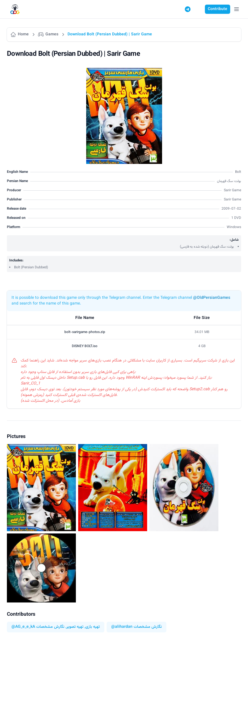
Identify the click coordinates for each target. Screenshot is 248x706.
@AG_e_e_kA (23, 627)
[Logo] (15, 9)
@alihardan (121, 627)
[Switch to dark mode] (198, 9)
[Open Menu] (236, 9)
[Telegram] (187, 9)
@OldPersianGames (211, 298)
